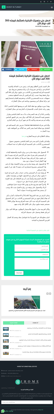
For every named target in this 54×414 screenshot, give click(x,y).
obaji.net (40, 409)
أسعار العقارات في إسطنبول (8, 387)
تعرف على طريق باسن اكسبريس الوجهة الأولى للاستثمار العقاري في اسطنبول (27, 310)
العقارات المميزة (13, 322)
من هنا (24, 136)
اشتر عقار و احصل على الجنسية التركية (38, 230)
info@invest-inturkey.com (13, 376)
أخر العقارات (35, 322)
